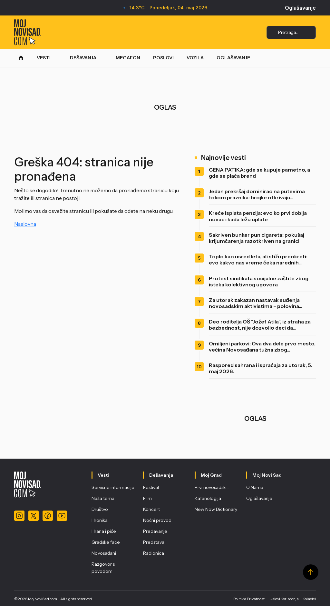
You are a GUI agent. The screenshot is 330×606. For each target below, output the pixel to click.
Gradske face (106, 542)
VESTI (44, 58)
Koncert (151, 509)
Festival (151, 487)
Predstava (153, 542)
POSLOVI (163, 58)
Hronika (100, 520)
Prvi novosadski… (212, 487)
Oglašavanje (300, 8)
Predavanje (155, 531)
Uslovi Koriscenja (284, 598)
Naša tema (103, 498)
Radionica (153, 553)
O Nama (254, 487)
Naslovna (25, 224)
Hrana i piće (104, 531)
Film (147, 498)
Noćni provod (157, 520)
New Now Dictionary (216, 509)
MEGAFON (128, 58)
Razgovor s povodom (103, 567)
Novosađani (104, 553)
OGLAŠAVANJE (233, 58)
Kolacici (309, 598)
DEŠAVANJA (83, 58)
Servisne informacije (113, 487)
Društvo (100, 509)
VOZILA (195, 58)
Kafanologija (208, 498)
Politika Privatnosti (249, 598)
